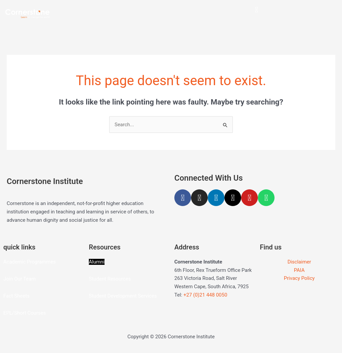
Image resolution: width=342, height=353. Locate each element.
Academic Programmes (29, 262)
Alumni (97, 262)
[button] (256, 10)
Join (8, 279)
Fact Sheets (16, 296)
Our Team (25, 279)
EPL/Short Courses (24, 313)
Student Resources (110, 279)
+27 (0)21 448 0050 (205, 295)
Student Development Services (123, 296)
